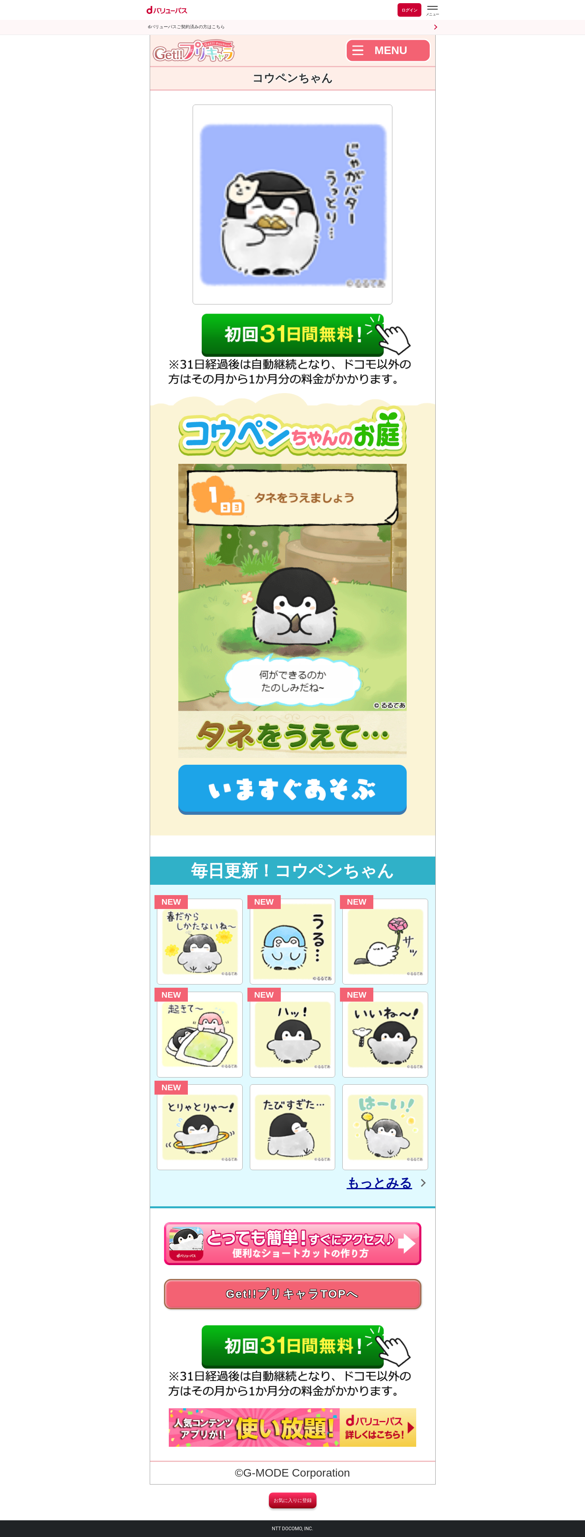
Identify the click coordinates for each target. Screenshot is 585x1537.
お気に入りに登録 (293, 1500)
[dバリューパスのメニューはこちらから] (432, 11)
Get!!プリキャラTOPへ (292, 1294)
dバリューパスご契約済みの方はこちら (186, 26)
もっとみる (379, 1183)
